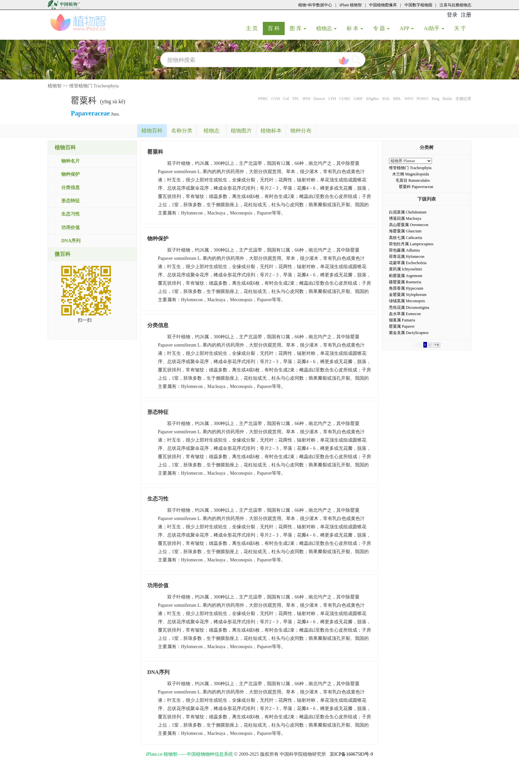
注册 (466, 15)
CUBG (344, 98)
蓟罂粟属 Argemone (405, 275)
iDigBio (372, 98)
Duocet (319, 98)
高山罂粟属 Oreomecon (408, 224)
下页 (436, 345)
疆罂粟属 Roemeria (405, 282)
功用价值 (70, 227)
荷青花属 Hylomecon (406, 256)
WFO (408, 98)
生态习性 (70, 214)
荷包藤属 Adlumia (404, 250)
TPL (295, 98)
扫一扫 (85, 320)
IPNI (306, 98)
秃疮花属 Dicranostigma (409, 307)
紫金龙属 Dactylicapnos (409, 332)
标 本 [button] (355, 28)
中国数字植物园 (418, 5)
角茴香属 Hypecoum (406, 288)
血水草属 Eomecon (405, 313)
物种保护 (70, 174)
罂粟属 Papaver (402, 326)
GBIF (358, 98)
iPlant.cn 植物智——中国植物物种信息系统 (189, 754)
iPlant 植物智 (351, 5)
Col (286, 98)
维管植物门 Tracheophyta (94, 85)
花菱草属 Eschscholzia (408, 263)
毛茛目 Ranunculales (413, 180)
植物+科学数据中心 (315, 5)
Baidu (447, 98)
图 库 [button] (298, 28)
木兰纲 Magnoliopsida (410, 174)
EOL (386, 98)
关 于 (462, 28)
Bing (435, 98)
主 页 (254, 28)
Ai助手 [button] (434, 28)
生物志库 (463, 98)
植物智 (55, 85)
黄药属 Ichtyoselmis (405, 269)
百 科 (276, 28)
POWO (422, 98)
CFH (332, 98)
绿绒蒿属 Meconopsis (407, 301)
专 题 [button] (381, 28)
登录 (452, 15)
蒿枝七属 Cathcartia (405, 237)
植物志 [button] (326, 28)
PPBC (263, 98)
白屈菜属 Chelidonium (408, 212)
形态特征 (70, 200)
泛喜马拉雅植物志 (455, 5)
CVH (275, 98)
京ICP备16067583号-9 (351, 754)
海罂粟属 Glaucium (405, 231)
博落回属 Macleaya (405, 218)
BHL (397, 98)
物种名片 (70, 161)
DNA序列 (70, 240)
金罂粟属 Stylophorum (408, 294)
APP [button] (407, 28)
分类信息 (70, 187)
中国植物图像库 (383, 5)
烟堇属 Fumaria (402, 320)
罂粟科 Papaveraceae (416, 186)
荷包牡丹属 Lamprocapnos (411, 244)
